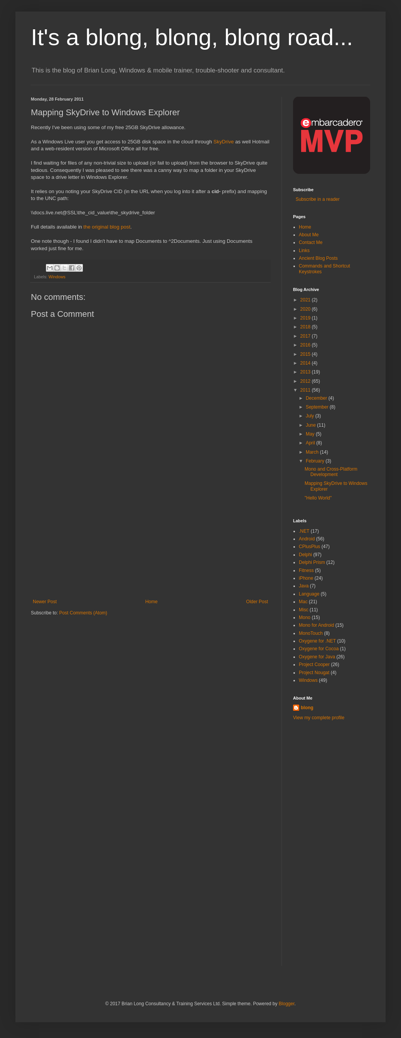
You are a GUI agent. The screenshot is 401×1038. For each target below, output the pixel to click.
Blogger (287, 1003)
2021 (306, 300)
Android (307, 539)
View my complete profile (318, 717)
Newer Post (45, 601)
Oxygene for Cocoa (319, 648)
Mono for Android (316, 625)
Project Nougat (314, 672)
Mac (303, 601)
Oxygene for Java (317, 656)
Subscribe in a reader (316, 199)
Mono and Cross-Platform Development (331, 471)
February (315, 461)
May (311, 434)
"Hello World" (318, 498)
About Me (308, 234)
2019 (306, 318)
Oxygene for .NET (317, 641)
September (318, 407)
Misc (303, 609)
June (311, 425)
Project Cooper (314, 664)
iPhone (306, 578)
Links (304, 250)
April (311, 443)
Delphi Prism (312, 562)
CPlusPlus (309, 546)
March (313, 452)
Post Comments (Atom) (83, 613)
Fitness (306, 570)
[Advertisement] (150, 541)
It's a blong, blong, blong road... (192, 37)
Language (309, 594)
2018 (306, 327)
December (317, 398)
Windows (57, 276)
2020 (306, 309)
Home (151, 601)
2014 (306, 363)
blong (307, 707)
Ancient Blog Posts (318, 258)
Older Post (257, 601)
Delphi (305, 554)
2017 (306, 336)
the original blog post (106, 227)
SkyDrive (224, 142)
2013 (306, 372)
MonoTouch (311, 633)
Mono (304, 617)
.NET (304, 531)
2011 (306, 390)
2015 (306, 354)
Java (303, 586)
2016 (306, 345)
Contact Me (310, 242)
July (310, 416)
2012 (306, 381)
